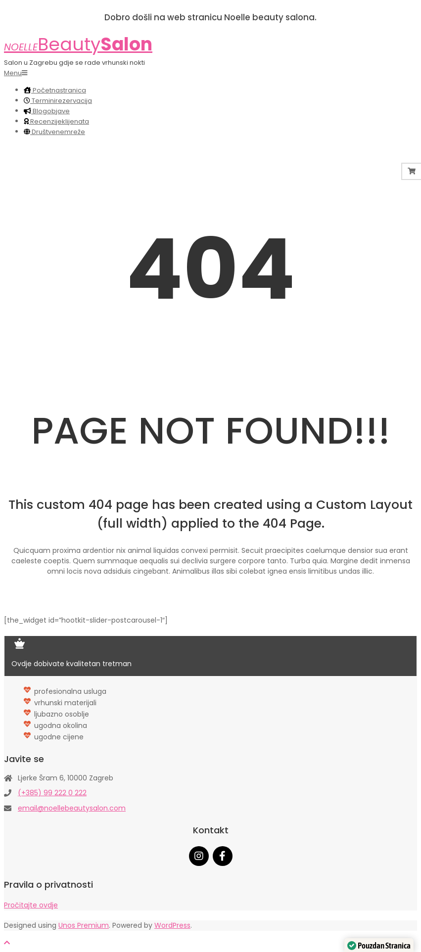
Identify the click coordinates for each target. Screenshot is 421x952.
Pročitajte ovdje (31, 905)
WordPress (172, 925)
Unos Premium (83, 925)
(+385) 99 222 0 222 (52, 793)
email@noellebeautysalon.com (72, 808)
